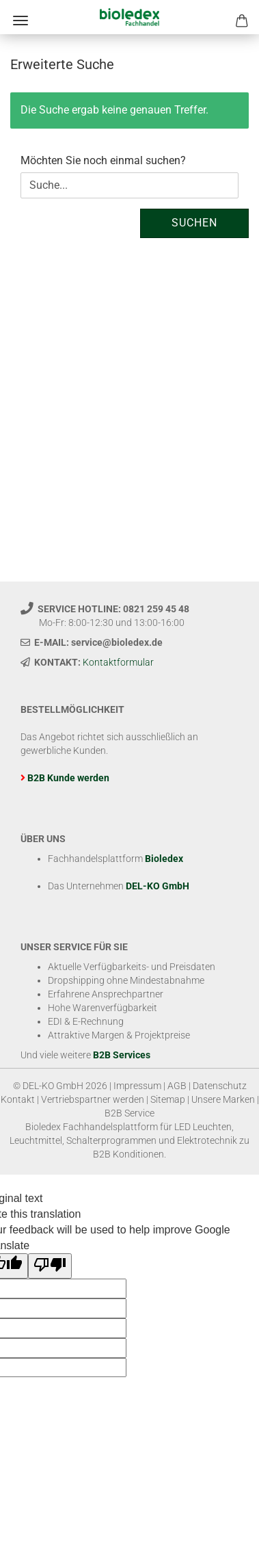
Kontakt (18, 1099)
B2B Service (129, 1113)
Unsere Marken (223, 1099)
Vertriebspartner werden (92, 1099)
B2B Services (121, 1054)
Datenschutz (220, 1085)
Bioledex (164, 858)
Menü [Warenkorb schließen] (20, 20)
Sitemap (167, 1099)
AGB (177, 1085)
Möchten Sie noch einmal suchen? (103, 160)
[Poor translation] (50, 1266)
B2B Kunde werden (68, 777)
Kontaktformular (118, 662)
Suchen (194, 222)
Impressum (137, 1085)
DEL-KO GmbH (157, 885)
